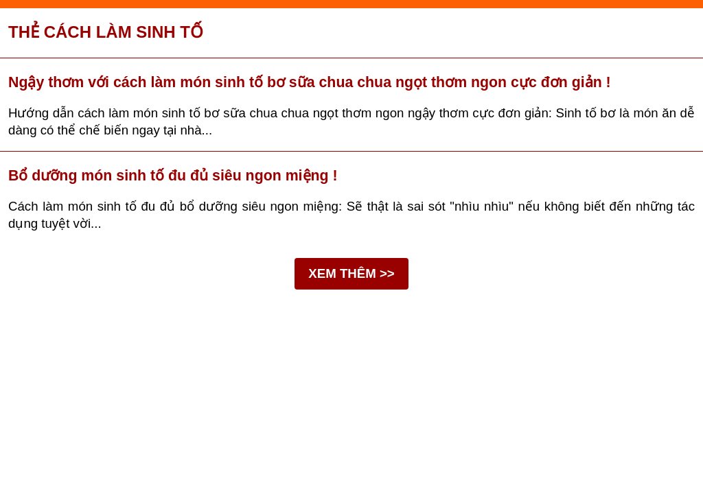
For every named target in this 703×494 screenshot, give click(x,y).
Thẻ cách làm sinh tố (105, 32)
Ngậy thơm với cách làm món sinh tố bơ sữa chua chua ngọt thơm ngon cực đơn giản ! (309, 82)
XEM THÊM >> (351, 273)
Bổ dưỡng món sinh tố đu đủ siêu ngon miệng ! (173, 175)
